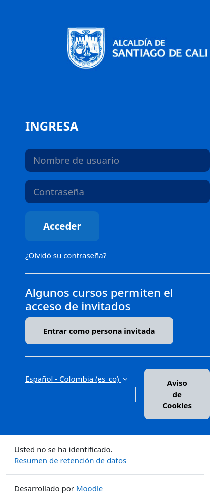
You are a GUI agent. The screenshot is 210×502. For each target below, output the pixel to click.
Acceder (62, 226)
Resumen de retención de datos (70, 460)
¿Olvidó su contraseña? (65, 255)
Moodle (89, 488)
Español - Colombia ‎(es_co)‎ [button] (73, 378)
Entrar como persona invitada (99, 331)
